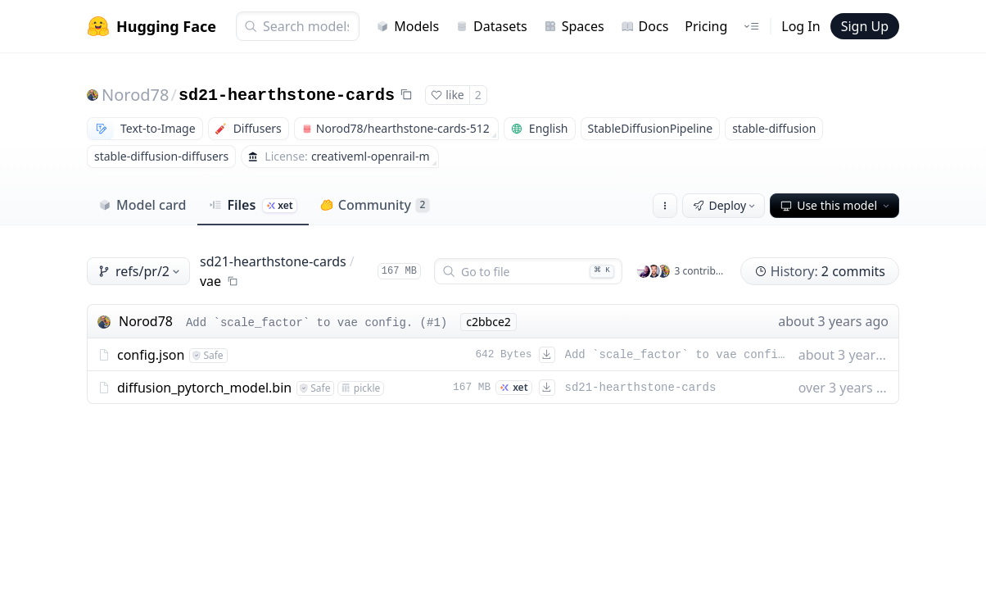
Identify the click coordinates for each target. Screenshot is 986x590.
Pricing (706, 26)
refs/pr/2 (140, 271)
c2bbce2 (488, 321)
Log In (800, 26)
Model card (142, 205)
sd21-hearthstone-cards (287, 95)
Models (407, 26)
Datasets (491, 26)
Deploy (725, 205)
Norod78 (135, 95)
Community (374, 205)
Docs (645, 26)
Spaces (574, 26)
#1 (434, 322)
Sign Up (865, 26)
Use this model (836, 205)
